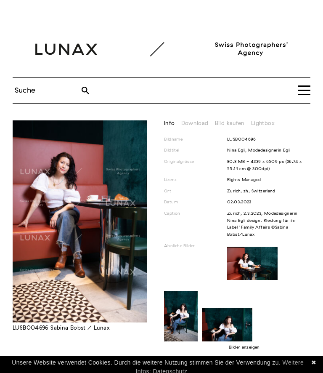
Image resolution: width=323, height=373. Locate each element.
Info (169, 123)
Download (195, 123)
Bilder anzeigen (244, 347)
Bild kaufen (230, 123)
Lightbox (263, 123)
